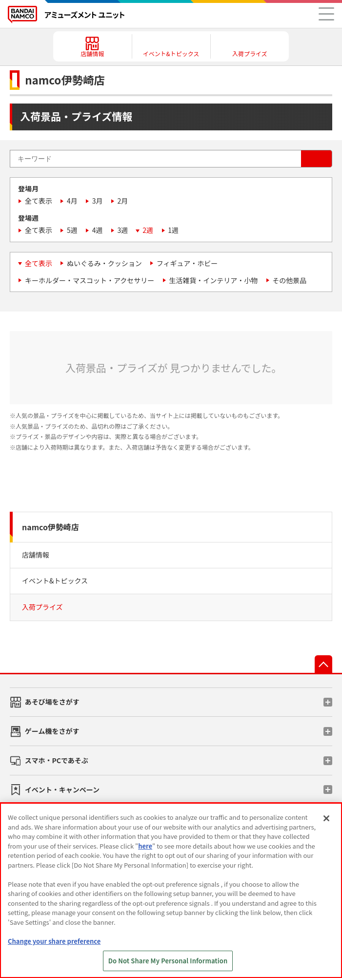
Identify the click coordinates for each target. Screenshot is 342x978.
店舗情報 (35, 555)
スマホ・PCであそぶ (56, 760)
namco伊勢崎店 (50, 527)
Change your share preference (54, 941)
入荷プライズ (42, 607)
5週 (72, 230)
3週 (123, 230)
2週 (147, 230)
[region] (171, 890)
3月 (97, 201)
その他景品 (289, 280)
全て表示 (38, 201)
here (145, 846)
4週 (97, 230)
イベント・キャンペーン (62, 789)
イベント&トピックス (55, 580)
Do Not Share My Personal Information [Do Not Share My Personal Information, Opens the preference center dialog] (168, 960)
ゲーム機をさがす (52, 731)
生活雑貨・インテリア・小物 (213, 280)
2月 (123, 201)
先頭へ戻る (323, 664)
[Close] (326, 818)
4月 (72, 201)
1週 (173, 230)
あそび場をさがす (52, 702)
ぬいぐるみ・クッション (104, 263)
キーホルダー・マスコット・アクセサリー (89, 280)
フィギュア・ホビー (187, 263)
